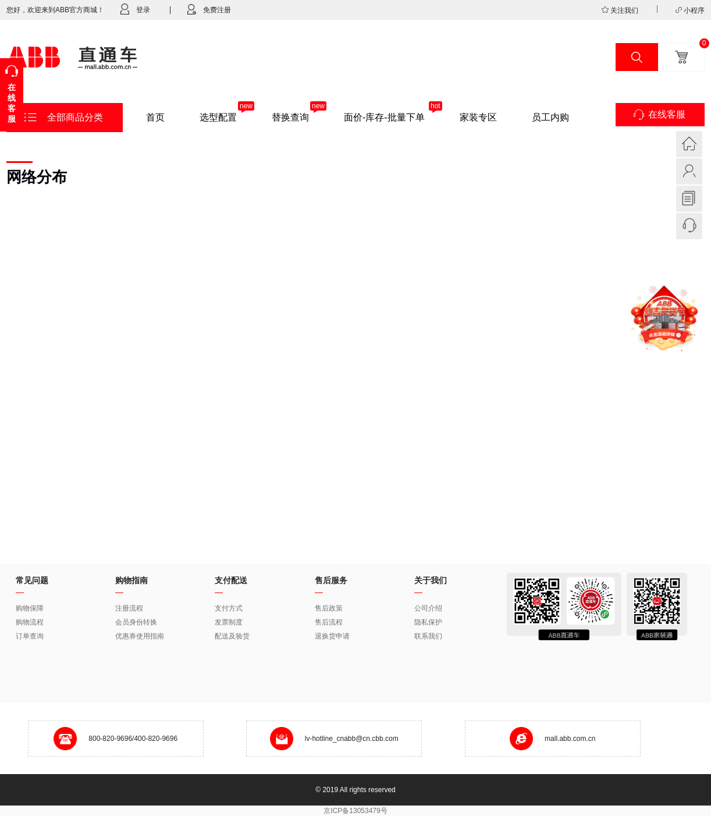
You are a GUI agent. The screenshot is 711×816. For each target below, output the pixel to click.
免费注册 (204, 9)
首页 (155, 117)
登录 (135, 9)
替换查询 (290, 117)
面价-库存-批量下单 (384, 117)
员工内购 (550, 117)
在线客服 (666, 114)
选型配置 (218, 117)
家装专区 (478, 117)
